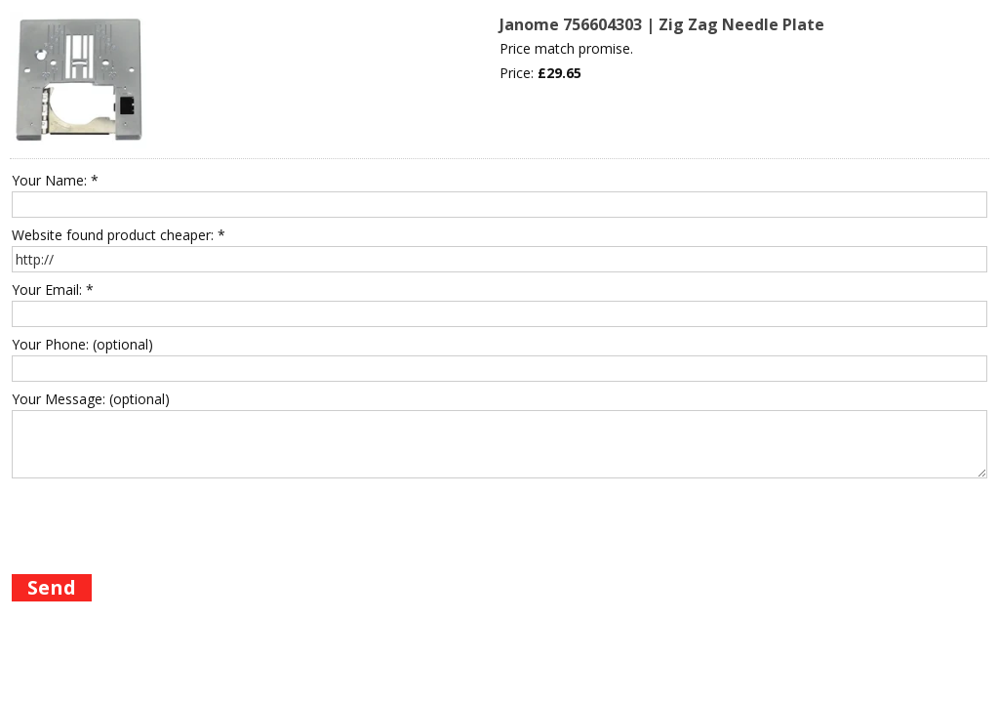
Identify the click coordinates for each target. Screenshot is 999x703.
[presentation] (160, 522)
